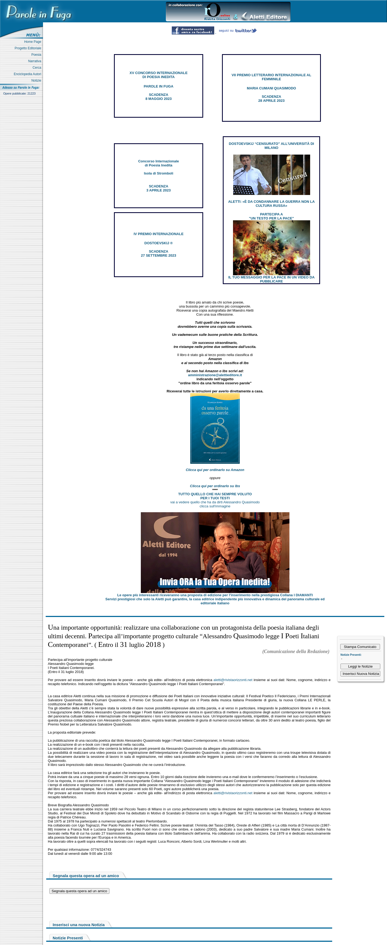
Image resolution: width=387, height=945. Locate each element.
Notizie (37, 80)
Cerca (38, 67)
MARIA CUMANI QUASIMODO (271, 88)
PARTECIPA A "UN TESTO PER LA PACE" (271, 216)
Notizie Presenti (68, 938)
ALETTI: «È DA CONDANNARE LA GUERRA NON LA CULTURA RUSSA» (271, 204)
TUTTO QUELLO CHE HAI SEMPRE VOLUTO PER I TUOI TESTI (215, 496)
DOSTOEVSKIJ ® (158, 243)
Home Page (33, 42)
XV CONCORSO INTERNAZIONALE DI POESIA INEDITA (159, 75)
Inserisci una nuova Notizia (79, 924)
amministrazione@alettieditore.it (215, 375)
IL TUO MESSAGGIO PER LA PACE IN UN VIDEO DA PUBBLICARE (271, 279)
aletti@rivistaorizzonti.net (232, 680)
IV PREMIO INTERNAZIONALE (159, 234)
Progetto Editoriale (29, 48)
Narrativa (35, 61)
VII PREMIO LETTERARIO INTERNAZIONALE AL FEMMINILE (271, 77)
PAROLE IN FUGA (158, 86)
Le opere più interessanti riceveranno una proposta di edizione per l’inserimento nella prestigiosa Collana (215, 595)
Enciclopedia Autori (28, 74)
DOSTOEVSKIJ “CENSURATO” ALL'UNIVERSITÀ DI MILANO (271, 146)
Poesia (37, 55)
